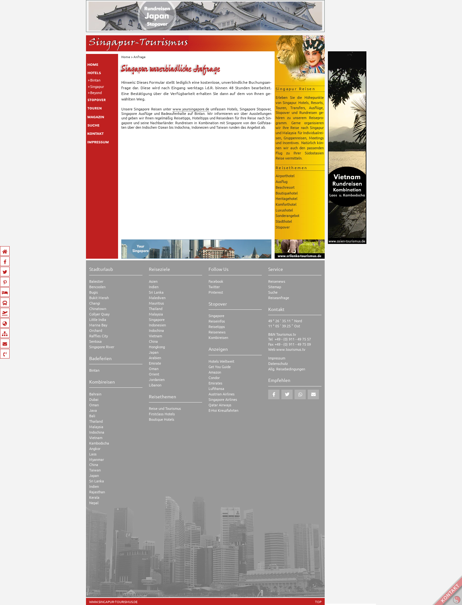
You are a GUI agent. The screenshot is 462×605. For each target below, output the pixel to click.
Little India (97, 319)
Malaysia (96, 426)
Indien (94, 486)
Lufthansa (216, 388)
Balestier (96, 281)
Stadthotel (284, 221)
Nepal (93, 502)
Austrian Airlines (222, 394)
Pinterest (216, 292)
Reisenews (217, 332)
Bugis (93, 292)
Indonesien (157, 325)
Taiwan (95, 470)
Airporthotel (285, 175)
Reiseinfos (217, 321)
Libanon (155, 385)
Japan (94, 475)
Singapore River (101, 346)
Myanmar (96, 459)
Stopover (283, 226)
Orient (154, 374)
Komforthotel (286, 204)
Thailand (96, 421)
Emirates (215, 383)
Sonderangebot (287, 215)
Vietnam (95, 437)
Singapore (157, 319)
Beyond (96, 92)
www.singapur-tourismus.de (113, 602)
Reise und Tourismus (165, 408)
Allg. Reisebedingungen (286, 369)
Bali (92, 415)
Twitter (214, 286)
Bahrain (95, 394)
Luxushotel (284, 209)
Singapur (97, 86)
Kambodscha (99, 443)
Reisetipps (217, 326)
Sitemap (274, 286)
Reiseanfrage (278, 297)
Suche (273, 292)
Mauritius (156, 303)
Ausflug (281, 181)
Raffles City (98, 335)
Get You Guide (220, 366)
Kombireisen (218, 337)
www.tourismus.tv (290, 349)
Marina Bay (98, 325)
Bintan (95, 79)
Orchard (95, 330)
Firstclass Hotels (162, 413)
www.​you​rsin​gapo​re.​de (191, 108)
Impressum (276, 358)
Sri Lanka (96, 481)
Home (125, 56)
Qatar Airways (220, 404)
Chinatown (97, 308)
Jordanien (157, 379)
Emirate (155, 363)
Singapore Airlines (223, 399)
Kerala (94, 497)
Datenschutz (278, 363)
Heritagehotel (286, 198)
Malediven (157, 297)
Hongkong (157, 346)
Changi (94, 303)
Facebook (216, 281)
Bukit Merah (99, 297)
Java (93, 410)
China (93, 464)
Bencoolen (97, 286)
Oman (94, 404)
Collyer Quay (99, 314)
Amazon (215, 372)
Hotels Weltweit (221, 361)
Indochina (96, 432)
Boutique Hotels (161, 419)
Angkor (94, 448)
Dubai (93, 399)
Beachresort (285, 187)
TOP (318, 602)
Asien (153, 281)
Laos (93, 454)
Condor (214, 377)
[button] (273, 394)
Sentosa (95, 341)
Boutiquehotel (287, 192)
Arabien (155, 357)
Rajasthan (97, 491)
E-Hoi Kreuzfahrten (223, 410)
